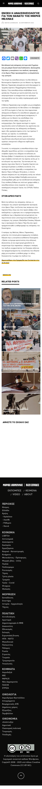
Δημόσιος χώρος (10, 707)
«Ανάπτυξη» (7, 722)
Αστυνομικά (7, 539)
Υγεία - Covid (8, 583)
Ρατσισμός (7, 570)
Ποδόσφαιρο (8, 567)
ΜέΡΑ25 (5, 679)
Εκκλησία (6, 545)
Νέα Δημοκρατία (10, 682)
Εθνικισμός (7, 629)
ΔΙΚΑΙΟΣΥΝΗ (7, 275)
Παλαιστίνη (7, 645)
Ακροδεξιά (7, 672)
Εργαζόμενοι (8, 548)
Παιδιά (5, 564)
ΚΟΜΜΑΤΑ (8, 669)
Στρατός (6, 654)
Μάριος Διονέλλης (11, 22)
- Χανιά (5, 526)
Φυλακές (6, 589)
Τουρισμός (7, 732)
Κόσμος (5, 507)
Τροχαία (6, 580)
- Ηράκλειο (7, 517)
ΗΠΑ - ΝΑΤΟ (8, 639)
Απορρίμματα (8, 701)
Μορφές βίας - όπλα (11, 561)
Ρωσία (5, 651)
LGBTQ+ (6, 536)
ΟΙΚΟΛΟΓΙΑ (9, 694)
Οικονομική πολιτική (11, 728)
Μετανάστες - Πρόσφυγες (14, 558)
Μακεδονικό (7, 642)
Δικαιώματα (7, 542)
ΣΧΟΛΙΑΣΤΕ (35, 58)
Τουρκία (6, 658)
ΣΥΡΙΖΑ (5, 688)
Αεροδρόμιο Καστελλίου (13, 698)
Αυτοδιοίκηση (8, 617)
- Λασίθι (6, 520)
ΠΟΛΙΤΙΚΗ (8, 613)
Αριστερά (6, 620)
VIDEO (16, 494)
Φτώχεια (6, 586)
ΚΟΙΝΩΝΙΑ (8, 532)
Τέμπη (5, 573)
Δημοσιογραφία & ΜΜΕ (12, 623)
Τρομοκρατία (8, 661)
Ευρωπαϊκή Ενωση (10, 636)
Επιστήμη (6, 601)
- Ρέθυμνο (6, 523)
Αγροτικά (6, 725)
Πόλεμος (6, 648)
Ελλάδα (5, 510)
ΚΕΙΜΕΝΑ (31, 491)
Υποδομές (6, 735)
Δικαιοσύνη (7, 626)
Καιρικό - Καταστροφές (13, 552)
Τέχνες (5, 607)
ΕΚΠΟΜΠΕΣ (14, 491)
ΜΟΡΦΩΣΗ (8, 594)
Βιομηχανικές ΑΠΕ (10, 704)
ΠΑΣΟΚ (5, 685)
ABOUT (28, 494)
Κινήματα (6, 555)
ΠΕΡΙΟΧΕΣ (8, 504)
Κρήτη (5, 514)
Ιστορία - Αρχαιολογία (12, 604)
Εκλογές (6, 632)
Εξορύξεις (6, 710)
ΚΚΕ (4, 676)
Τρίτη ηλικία (7, 577)
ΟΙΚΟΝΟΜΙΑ (9, 719)
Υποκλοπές (7, 664)
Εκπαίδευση (7, 598)
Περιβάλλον (7, 714)
